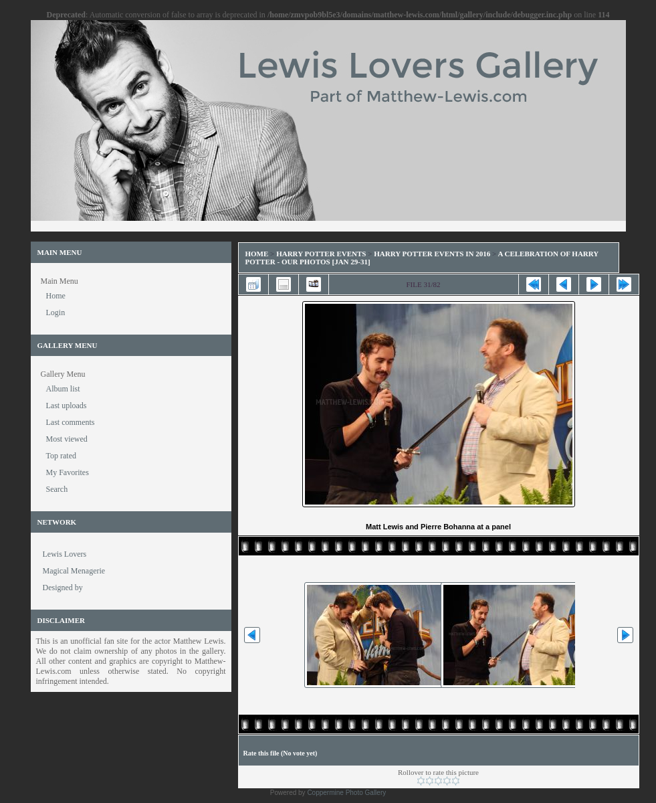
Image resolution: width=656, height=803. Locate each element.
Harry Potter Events (321, 254)
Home (257, 254)
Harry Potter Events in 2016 (432, 254)
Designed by (63, 587)
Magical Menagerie (74, 570)
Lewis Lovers (65, 554)
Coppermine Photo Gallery (346, 792)
